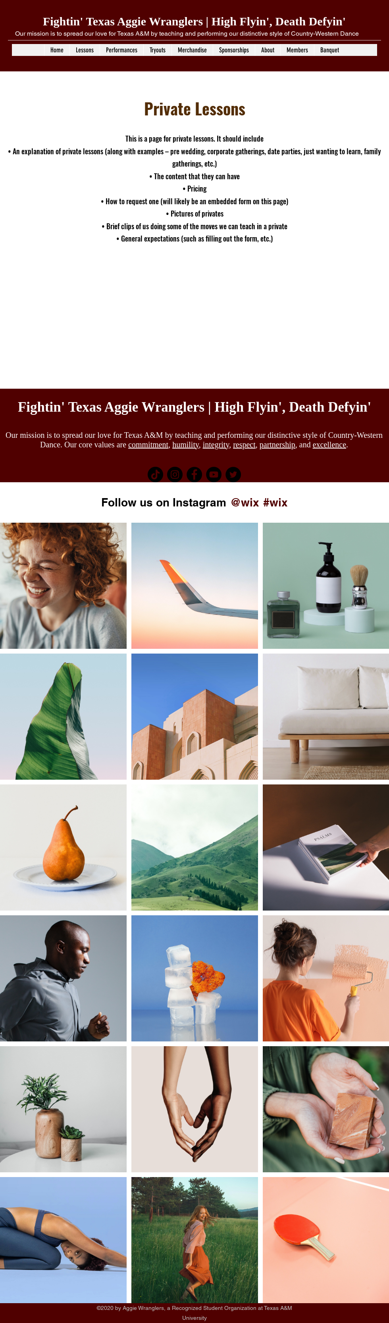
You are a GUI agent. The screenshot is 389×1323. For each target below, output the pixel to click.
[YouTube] (213, 474)
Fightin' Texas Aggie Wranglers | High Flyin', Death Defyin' (194, 21)
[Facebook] (194, 474)
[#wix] (276, 502)
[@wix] (244, 502)
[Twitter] (233, 474)
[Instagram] (175, 474)
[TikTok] (155, 474)
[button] (84, 50)
